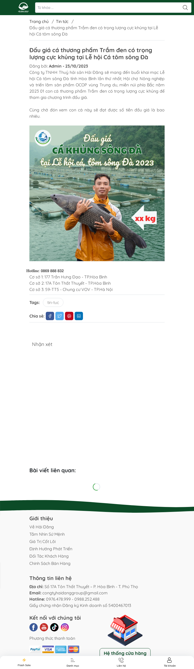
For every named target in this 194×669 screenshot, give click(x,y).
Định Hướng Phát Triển (50, 548)
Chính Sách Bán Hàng (49, 563)
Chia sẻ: (36, 316)
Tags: (34, 302)
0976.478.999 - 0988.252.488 (73, 599)
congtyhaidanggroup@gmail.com (75, 592)
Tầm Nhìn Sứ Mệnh (47, 534)
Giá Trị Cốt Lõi (42, 541)
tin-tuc (53, 302)
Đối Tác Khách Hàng (49, 556)
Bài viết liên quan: (52, 470)
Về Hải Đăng (41, 526)
